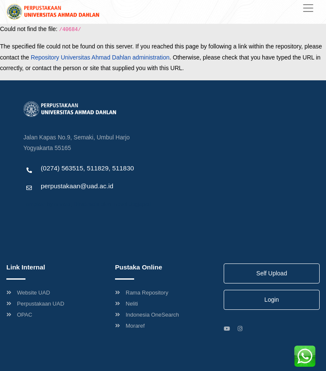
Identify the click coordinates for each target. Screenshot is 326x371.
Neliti (126, 303)
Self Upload (271, 273)
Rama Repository (141, 292)
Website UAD (28, 292)
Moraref (130, 326)
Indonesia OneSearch (147, 315)
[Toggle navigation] (308, 8)
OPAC (19, 315)
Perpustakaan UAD (35, 303)
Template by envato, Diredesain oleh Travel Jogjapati (87, 204)
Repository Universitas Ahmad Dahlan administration (100, 57)
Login (271, 299)
